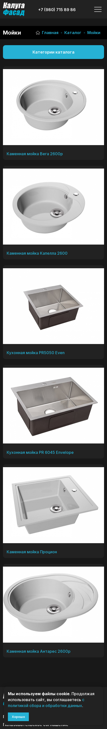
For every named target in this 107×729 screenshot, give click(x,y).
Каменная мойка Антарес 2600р (39, 651)
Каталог (72, 32)
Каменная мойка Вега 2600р (35, 153)
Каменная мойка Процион (32, 551)
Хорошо (18, 717)
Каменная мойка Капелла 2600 (37, 253)
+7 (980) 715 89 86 (57, 9)
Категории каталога (53, 52)
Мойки (93, 32)
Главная (47, 32)
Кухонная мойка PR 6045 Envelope (40, 452)
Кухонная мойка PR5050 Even (36, 352)
